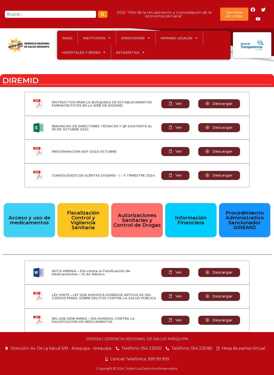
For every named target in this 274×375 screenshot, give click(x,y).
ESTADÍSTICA (130, 52)
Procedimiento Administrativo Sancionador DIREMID (245, 220)
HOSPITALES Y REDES (84, 52)
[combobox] (50, 14)
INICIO (67, 38)
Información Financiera (191, 220)
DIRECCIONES (135, 38)
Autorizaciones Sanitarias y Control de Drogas (137, 220)
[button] (175, 127)
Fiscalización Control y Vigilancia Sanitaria (83, 220)
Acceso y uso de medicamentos (29, 220)
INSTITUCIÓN (97, 38)
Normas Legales (179, 38)
